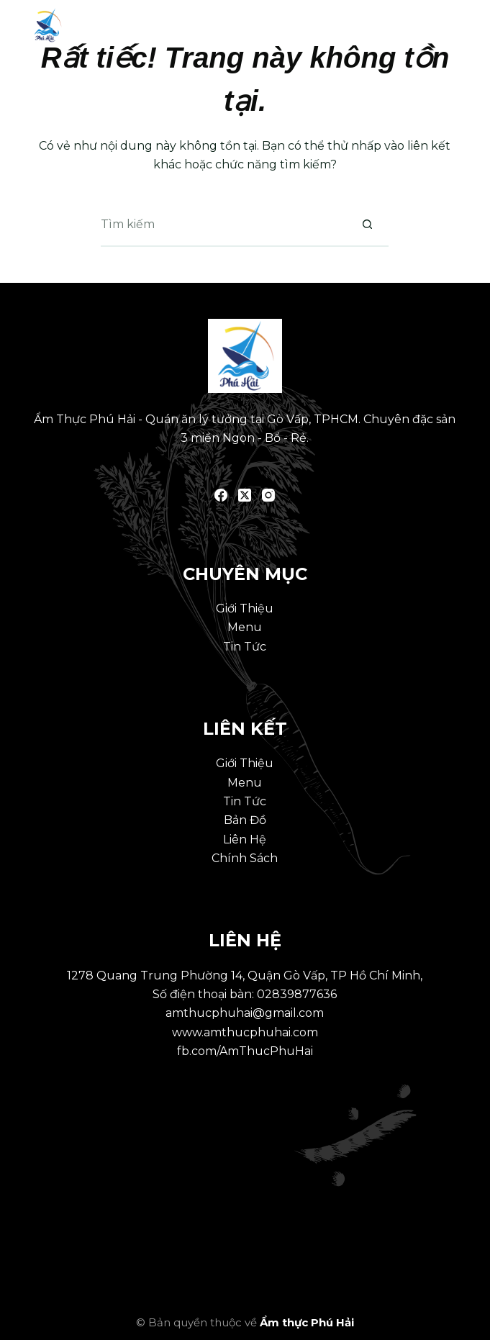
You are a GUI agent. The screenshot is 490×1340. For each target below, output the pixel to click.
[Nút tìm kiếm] (367, 225)
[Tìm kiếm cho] (223, 225)
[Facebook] (220, 495)
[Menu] (454, 25)
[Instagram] (268, 495)
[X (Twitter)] (244, 495)
